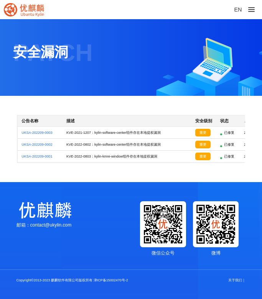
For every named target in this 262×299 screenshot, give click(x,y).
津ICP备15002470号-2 (111, 280)
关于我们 (235, 280)
